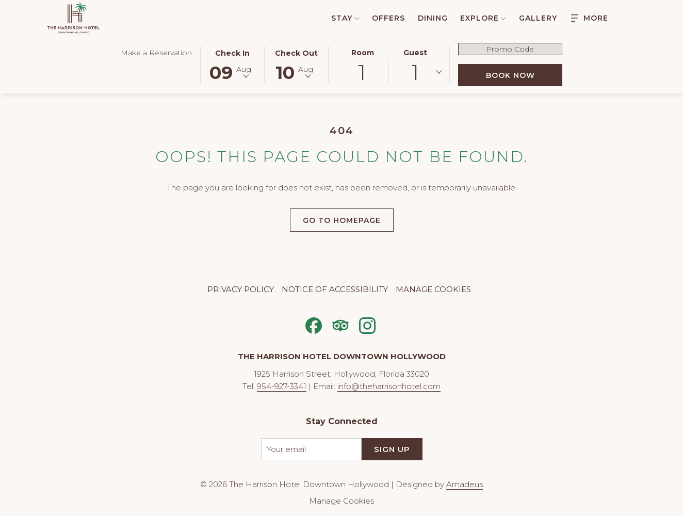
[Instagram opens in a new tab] (367, 324)
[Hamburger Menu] (589, 18)
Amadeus (464, 484)
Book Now (524, 75)
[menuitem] (339, 18)
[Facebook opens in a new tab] (313, 324)
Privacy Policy (240, 289)
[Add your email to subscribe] (311, 449)
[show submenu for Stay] (357, 18)
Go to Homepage (342, 220)
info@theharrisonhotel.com (389, 386)
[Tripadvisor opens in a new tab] (340, 324)
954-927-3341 (281, 386)
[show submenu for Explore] (503, 18)
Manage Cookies (433, 289)
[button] (232, 64)
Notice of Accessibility (335, 289)
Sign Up (392, 449)
